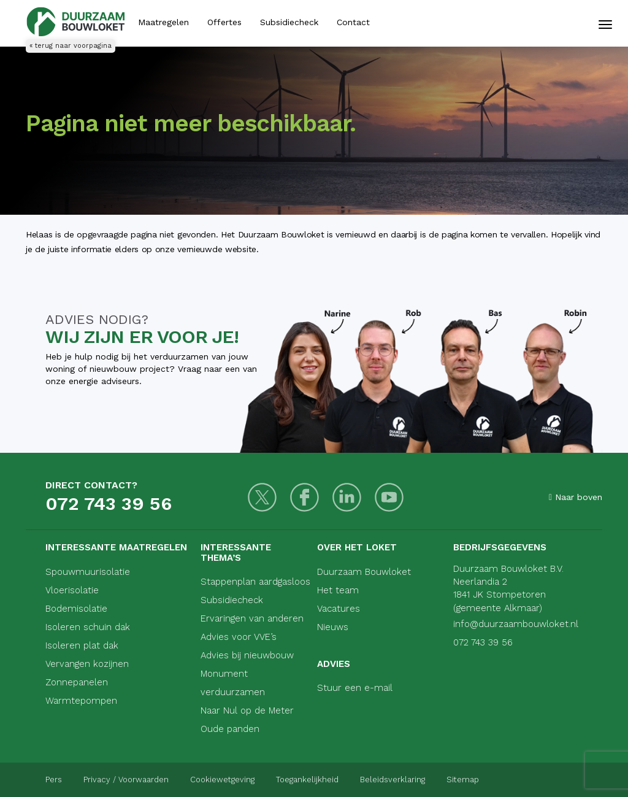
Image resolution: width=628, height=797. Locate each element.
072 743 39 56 (108, 503)
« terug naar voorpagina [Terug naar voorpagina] (70, 46)
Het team (338, 590)
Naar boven (575, 497)
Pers (53, 779)
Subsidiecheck (289, 22)
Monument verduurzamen (233, 683)
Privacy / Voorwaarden (126, 779)
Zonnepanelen (76, 682)
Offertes (224, 22)
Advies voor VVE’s (239, 636)
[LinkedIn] (347, 497)
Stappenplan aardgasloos (255, 581)
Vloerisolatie (72, 590)
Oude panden (230, 728)
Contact (353, 22)
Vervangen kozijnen (87, 663)
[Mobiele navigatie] (605, 24)
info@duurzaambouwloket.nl (515, 624)
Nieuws (332, 627)
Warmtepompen (81, 700)
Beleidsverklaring (392, 779)
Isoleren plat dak (81, 645)
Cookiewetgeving (222, 779)
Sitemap (462, 779)
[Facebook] (304, 497)
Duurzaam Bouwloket (364, 571)
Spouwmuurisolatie (87, 571)
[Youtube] (389, 497)
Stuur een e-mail (354, 687)
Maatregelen (163, 22)
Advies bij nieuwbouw (247, 655)
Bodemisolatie (76, 608)
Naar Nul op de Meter (247, 710)
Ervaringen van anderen (252, 618)
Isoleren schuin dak (87, 627)
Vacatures (338, 608)
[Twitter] (262, 497)
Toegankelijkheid (307, 779)
